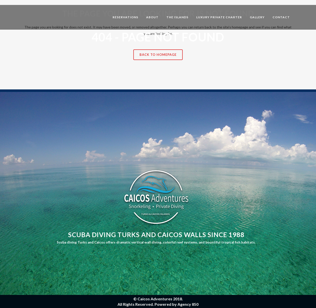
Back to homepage (158, 55)
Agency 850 (188, 304)
